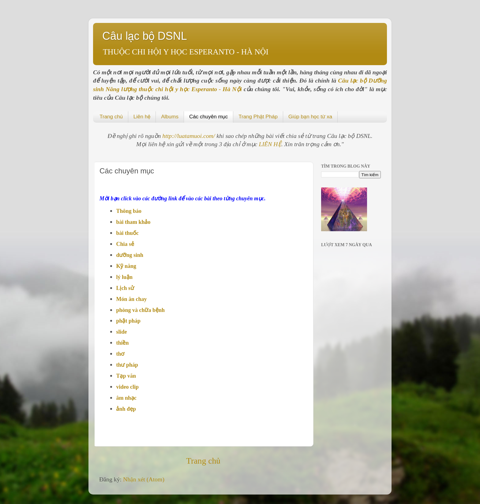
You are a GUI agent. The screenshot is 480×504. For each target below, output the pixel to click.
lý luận (124, 277)
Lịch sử (125, 288)
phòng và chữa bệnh (140, 310)
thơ (120, 354)
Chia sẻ (125, 244)
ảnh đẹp (126, 409)
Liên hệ (141, 117)
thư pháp (127, 365)
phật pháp (128, 321)
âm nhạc (126, 398)
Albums (169, 117)
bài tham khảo (133, 222)
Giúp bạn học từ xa (310, 117)
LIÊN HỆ (270, 144)
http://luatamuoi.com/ (189, 135)
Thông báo (128, 211)
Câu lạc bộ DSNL (144, 36)
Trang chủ (111, 117)
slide (121, 332)
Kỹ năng (126, 266)
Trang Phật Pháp (258, 117)
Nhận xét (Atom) (143, 479)
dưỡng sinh (129, 255)
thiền (122, 343)
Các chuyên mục (208, 117)
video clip (127, 387)
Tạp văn (126, 376)
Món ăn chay (131, 299)
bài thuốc (127, 233)
